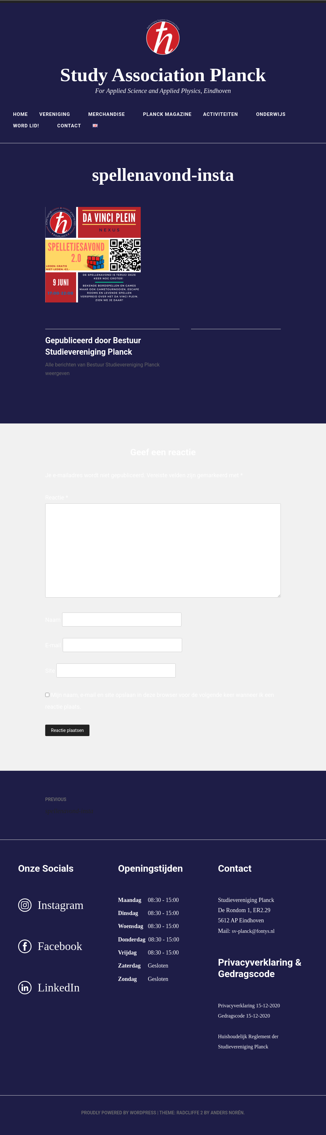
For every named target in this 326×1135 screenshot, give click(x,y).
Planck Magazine (167, 114)
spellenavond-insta (104, 808)
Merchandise (109, 114)
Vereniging (58, 114)
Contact (69, 126)
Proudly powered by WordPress (118, 1117)
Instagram (60, 910)
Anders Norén (226, 1117)
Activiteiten (223, 114)
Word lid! (29, 126)
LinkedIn (59, 992)
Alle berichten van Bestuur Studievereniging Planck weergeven (102, 374)
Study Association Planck (163, 74)
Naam (52, 624)
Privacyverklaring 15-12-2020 (252, 1010)
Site (50, 675)
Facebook (60, 951)
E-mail (53, 650)
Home (20, 114)
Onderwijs (274, 114)
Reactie (56, 502)
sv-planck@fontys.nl (256, 936)
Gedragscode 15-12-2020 (247, 1021)
